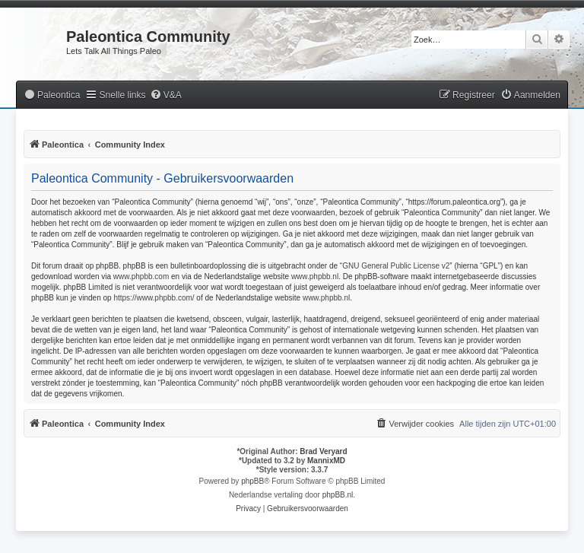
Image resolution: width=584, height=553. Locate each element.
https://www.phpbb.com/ (153, 298)
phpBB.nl (338, 495)
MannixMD (326, 460)
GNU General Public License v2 (395, 266)
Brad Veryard (323, 451)
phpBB (252, 481)
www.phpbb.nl (314, 276)
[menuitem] (52, 95)
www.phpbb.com (141, 276)
